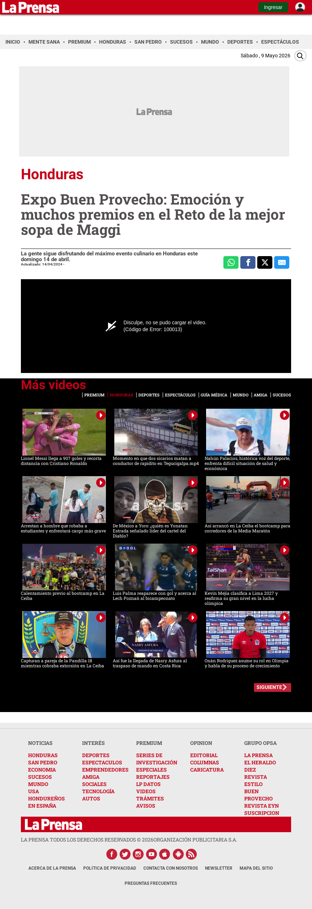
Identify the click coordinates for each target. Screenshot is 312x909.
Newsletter (218, 868)
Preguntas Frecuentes (151, 883)
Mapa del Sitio (256, 868)
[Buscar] (300, 55)
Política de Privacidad (109, 868)
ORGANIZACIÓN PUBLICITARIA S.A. (195, 839)
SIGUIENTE (269, 687)
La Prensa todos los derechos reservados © (87, 839)
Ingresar (273, 7)
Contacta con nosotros (170, 868)
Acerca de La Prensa (52, 868)
